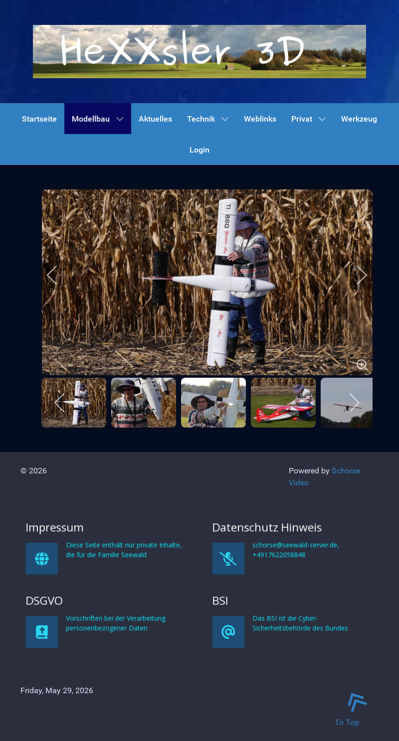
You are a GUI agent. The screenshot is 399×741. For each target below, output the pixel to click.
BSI (279, 688)
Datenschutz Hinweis (288, 614)
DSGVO (95, 688)
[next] (355, 275)
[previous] (58, 275)
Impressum (97, 614)
